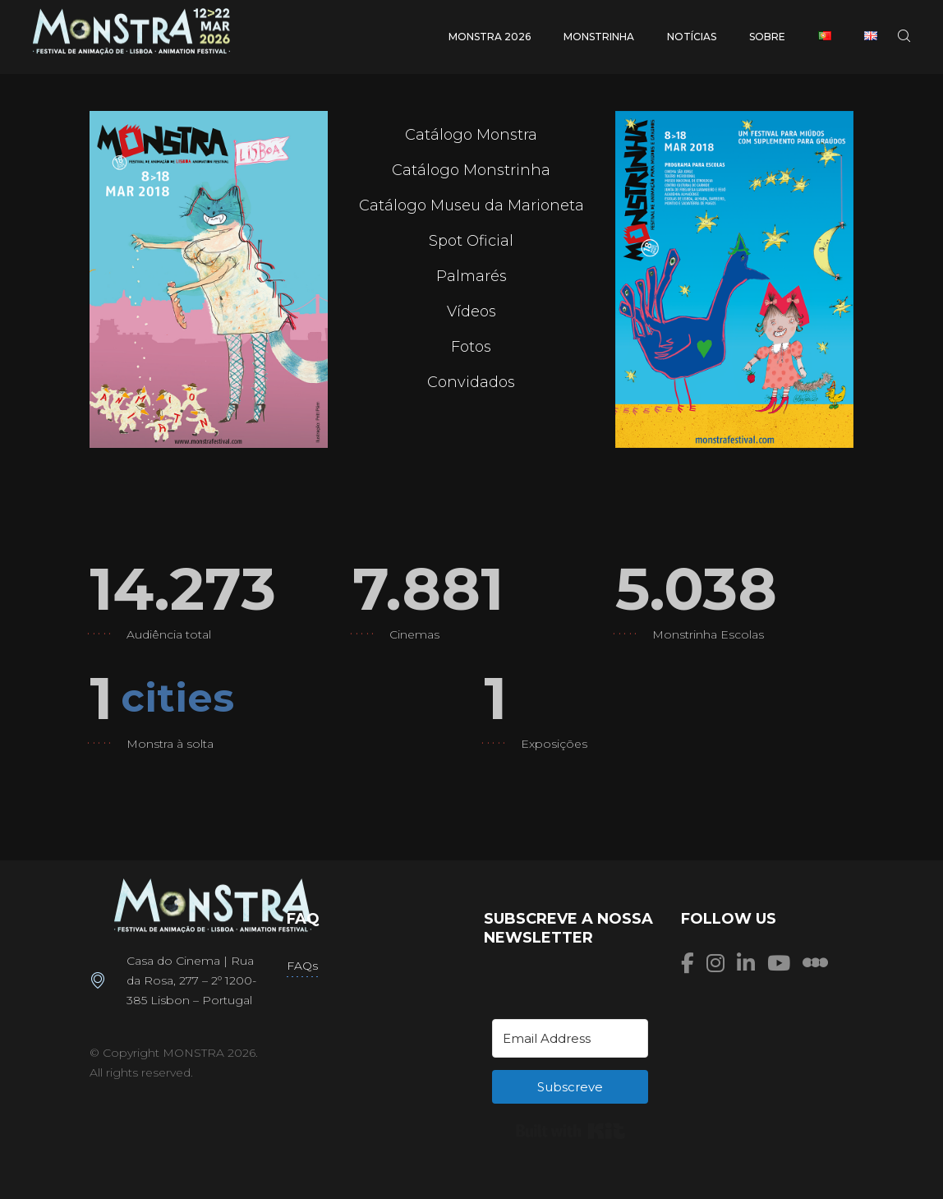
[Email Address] (570, 1038)
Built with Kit (570, 1131)
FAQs (302, 965)
